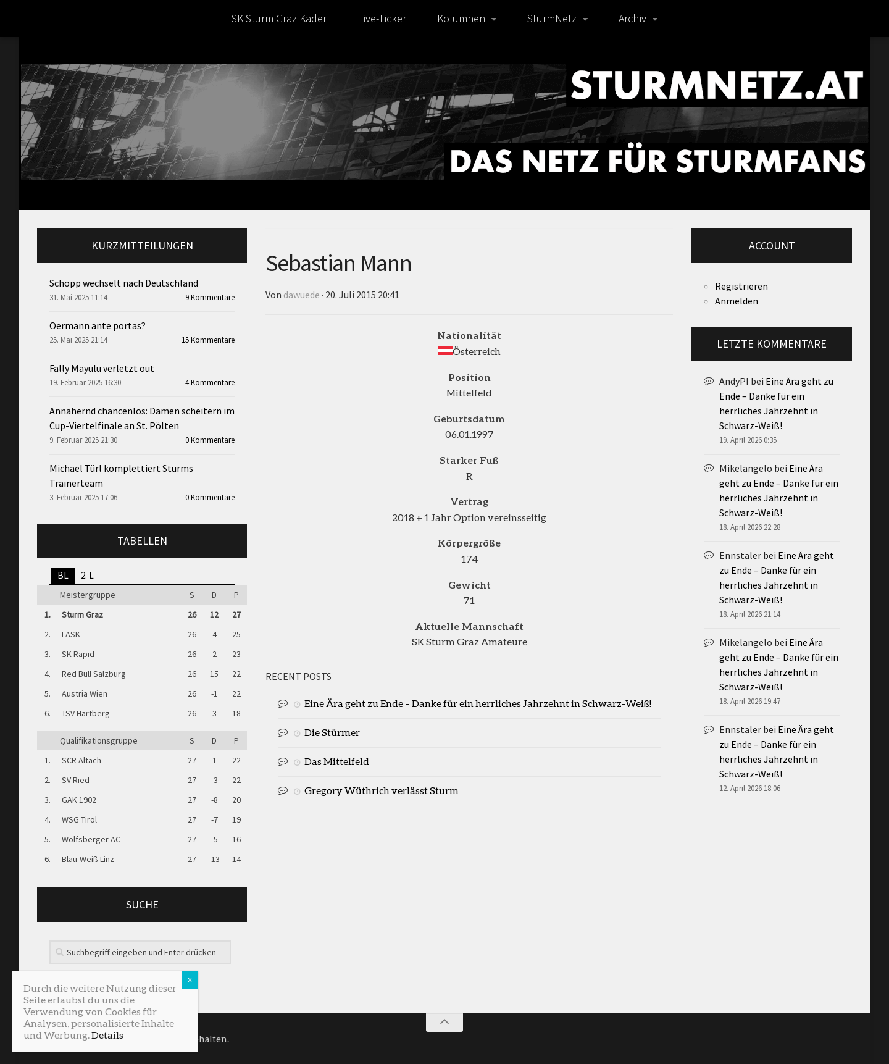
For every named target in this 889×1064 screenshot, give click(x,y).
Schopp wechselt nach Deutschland (123, 283)
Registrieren (741, 286)
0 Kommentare (210, 440)
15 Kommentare (208, 340)
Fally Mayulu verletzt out (101, 368)
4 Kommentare (210, 382)
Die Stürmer (332, 732)
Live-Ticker (381, 18)
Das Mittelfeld (336, 761)
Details (107, 1035)
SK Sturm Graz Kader (279, 18)
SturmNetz (552, 18)
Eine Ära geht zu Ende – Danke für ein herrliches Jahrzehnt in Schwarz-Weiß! (477, 703)
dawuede (301, 294)
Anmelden (736, 301)
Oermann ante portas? (97, 325)
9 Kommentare (210, 297)
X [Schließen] (190, 979)
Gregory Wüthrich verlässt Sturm (381, 790)
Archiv (632, 18)
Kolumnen (461, 18)
